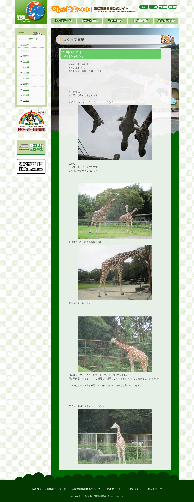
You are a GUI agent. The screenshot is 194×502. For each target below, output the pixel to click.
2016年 (26, 95)
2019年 (26, 78)
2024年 (26, 50)
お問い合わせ (134, 489)
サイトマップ (155, 489)
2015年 (26, 100)
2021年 (26, 67)
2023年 (26, 56)
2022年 (26, 61)
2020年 (26, 72)
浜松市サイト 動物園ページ (46, 489)
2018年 (26, 84)
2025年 (26, 45)
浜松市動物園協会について (86, 489)
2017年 (26, 89)
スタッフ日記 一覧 (29, 39)
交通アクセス (114, 489)
